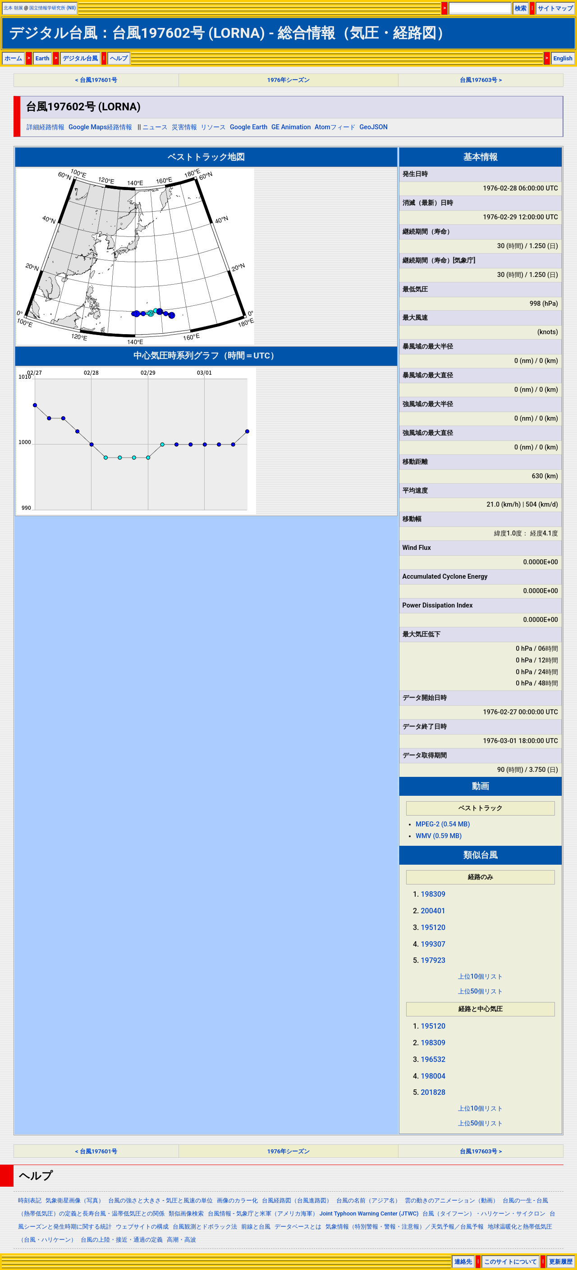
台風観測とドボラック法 (205, 1226)
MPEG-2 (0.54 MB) (443, 824)
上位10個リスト (480, 976)
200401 (433, 911)
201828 (433, 1092)
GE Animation (291, 127)
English (563, 58)
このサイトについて (510, 1261)
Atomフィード (335, 127)
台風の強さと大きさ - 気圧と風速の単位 (160, 1200)
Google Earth (248, 127)
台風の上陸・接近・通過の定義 (122, 1239)
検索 (521, 8)
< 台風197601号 (96, 80)
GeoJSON (373, 127)
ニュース (155, 127)
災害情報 (184, 127)
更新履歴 (560, 1261)
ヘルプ (119, 58)
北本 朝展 (13, 8)
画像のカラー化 (237, 1200)
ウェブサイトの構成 (142, 1226)
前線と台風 (255, 1226)
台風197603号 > (481, 80)
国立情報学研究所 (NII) (52, 8)
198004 (433, 1076)
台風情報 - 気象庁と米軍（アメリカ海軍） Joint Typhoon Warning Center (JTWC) (313, 1213)
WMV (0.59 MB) (439, 836)
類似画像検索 (186, 1213)
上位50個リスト (480, 991)
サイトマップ (555, 8)
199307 (433, 944)
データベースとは (298, 1226)
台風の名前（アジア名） (368, 1200)
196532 (433, 1059)
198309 (433, 894)
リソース (213, 127)
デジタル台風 (80, 58)
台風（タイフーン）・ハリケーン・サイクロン (483, 1213)
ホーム (13, 58)
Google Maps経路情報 (100, 127)
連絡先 (463, 1261)
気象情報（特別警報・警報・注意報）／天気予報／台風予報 (404, 1226)
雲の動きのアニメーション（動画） (452, 1200)
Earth (43, 58)
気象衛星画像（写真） (75, 1200)
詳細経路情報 (45, 127)
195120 (433, 927)
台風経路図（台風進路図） (297, 1200)
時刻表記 (29, 1200)
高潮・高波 (181, 1239)
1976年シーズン (288, 80)
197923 (433, 960)
